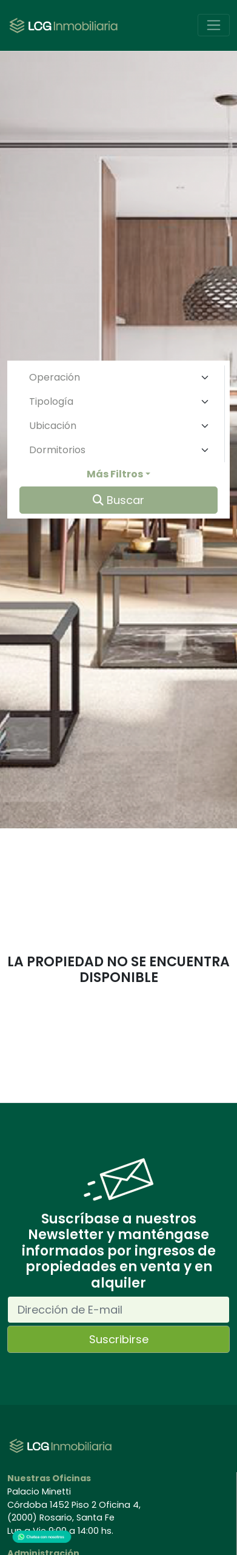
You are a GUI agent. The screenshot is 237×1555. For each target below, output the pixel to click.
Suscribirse (119, 1339)
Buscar (118, 500)
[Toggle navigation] (214, 25)
